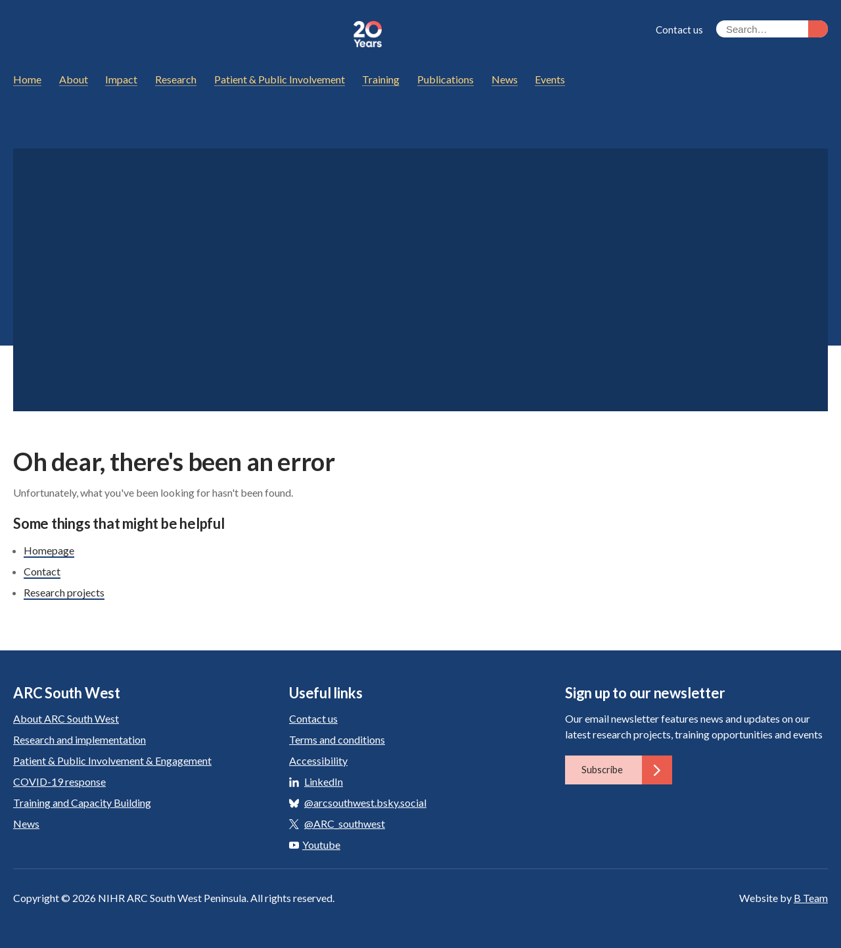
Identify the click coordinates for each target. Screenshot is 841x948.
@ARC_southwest (344, 823)
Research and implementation (79, 739)
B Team (811, 898)
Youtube (314, 844)
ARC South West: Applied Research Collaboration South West (176, 34)
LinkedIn (323, 781)
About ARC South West (66, 718)
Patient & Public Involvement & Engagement (112, 760)
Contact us (679, 29)
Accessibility (318, 760)
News (26, 823)
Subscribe (626, 770)
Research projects (64, 592)
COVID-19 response (59, 781)
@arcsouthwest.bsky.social (365, 802)
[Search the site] (772, 28)
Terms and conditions (337, 739)
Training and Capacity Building (82, 802)
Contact (42, 571)
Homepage (49, 550)
